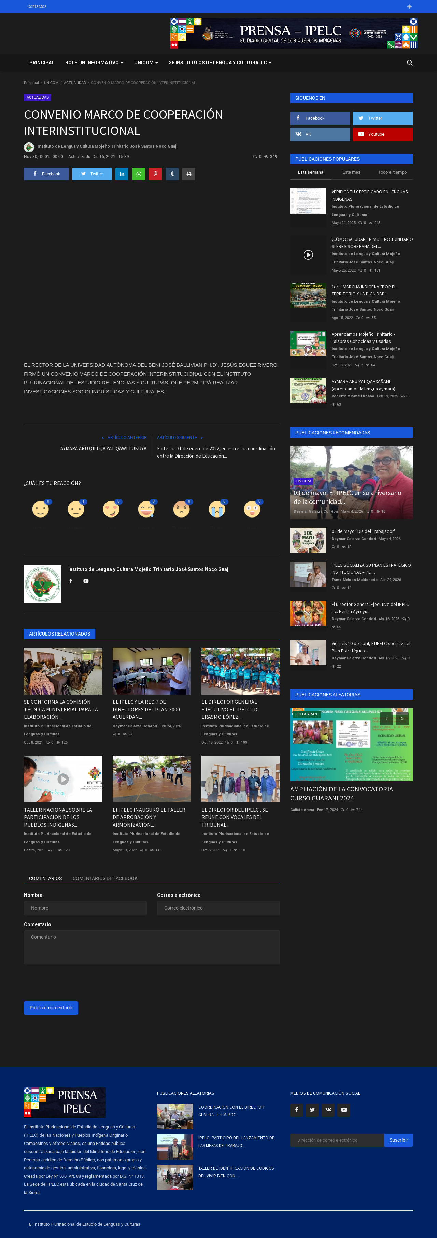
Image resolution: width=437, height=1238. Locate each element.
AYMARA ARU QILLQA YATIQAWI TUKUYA (103, 448)
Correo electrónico (179, 895)
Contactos (36, 6)
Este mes (351, 172)
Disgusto (76, 527)
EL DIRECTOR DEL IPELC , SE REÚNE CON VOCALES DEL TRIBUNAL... (234, 817)
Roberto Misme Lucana (353, 396)
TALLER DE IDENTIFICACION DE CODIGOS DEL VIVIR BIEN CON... (236, 1172)
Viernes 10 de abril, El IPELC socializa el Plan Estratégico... (371, 647)
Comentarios (45, 878)
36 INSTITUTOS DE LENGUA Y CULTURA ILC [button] (220, 62)
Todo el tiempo (392, 172)
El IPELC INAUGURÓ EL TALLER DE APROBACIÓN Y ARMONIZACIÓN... (149, 817)
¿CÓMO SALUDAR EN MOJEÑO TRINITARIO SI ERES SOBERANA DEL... (372, 242)
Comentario (37, 924)
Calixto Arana (302, 809)
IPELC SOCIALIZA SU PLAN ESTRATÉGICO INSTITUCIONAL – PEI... (371, 568)
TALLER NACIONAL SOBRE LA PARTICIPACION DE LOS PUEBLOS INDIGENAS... (58, 817)
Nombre (33, 895)
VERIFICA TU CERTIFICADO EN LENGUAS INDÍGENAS (370, 195)
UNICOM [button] (146, 62)
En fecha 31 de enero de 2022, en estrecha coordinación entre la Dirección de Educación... (216, 452)
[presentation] (76, 983)
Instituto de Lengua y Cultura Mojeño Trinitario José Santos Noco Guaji (100, 147)
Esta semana (310, 172)
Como (40, 527)
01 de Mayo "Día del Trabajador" (364, 531)
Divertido (146, 527)
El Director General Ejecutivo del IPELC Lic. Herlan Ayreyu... (370, 607)
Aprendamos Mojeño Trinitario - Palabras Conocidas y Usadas (363, 337)
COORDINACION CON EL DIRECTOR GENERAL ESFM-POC (231, 1111)
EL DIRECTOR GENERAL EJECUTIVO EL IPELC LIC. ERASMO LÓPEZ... (230, 709)
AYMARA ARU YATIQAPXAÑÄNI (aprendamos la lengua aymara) (363, 385)
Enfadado (181, 527)
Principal (41, 62)
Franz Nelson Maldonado (355, 580)
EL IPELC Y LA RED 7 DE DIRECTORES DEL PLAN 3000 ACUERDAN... (146, 709)
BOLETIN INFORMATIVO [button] (94, 62)
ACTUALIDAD (75, 83)
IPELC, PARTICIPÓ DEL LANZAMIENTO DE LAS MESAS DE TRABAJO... (236, 1141)
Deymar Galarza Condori (135, 726)
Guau (252, 527)
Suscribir (399, 1140)
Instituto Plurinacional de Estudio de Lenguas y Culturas (57, 730)
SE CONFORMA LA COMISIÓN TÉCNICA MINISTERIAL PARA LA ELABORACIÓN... (61, 709)
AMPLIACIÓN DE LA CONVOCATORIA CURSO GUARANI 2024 (341, 793)
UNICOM (51, 83)
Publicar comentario (51, 1007)
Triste (217, 527)
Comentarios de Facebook (105, 878)
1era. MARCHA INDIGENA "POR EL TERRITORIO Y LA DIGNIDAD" (364, 290)
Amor (111, 527)
